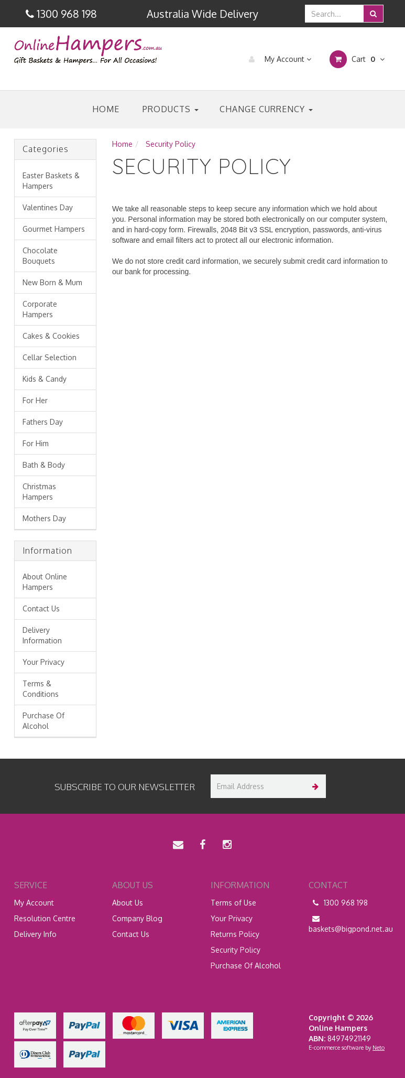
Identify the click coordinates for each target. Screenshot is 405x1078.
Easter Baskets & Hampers (51, 180)
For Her (35, 400)
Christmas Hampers (39, 491)
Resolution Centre (44, 918)
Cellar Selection (49, 357)
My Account (277, 59)
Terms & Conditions (41, 688)
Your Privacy (43, 661)
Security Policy (235, 949)
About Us (127, 902)
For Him (36, 443)
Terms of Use (233, 902)
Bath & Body (44, 464)
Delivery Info (35, 934)
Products (171, 109)
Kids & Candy (45, 378)
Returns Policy (235, 934)
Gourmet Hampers (54, 228)
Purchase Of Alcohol (43, 720)
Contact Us (41, 608)
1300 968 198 (338, 903)
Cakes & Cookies (51, 335)
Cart (357, 59)
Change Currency (266, 109)
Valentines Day (48, 207)
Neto (379, 1047)
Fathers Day (43, 421)
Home (105, 109)
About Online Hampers (45, 581)
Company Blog (137, 918)
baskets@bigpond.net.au (350, 923)
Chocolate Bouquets (40, 255)
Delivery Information (42, 635)
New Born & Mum (52, 282)
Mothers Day (44, 518)
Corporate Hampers (40, 309)
